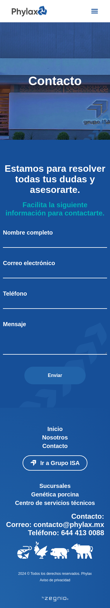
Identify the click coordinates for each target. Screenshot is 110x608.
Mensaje (14, 324)
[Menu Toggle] (94, 11)
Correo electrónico (29, 263)
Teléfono (15, 293)
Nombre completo (28, 232)
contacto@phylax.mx (68, 524)
